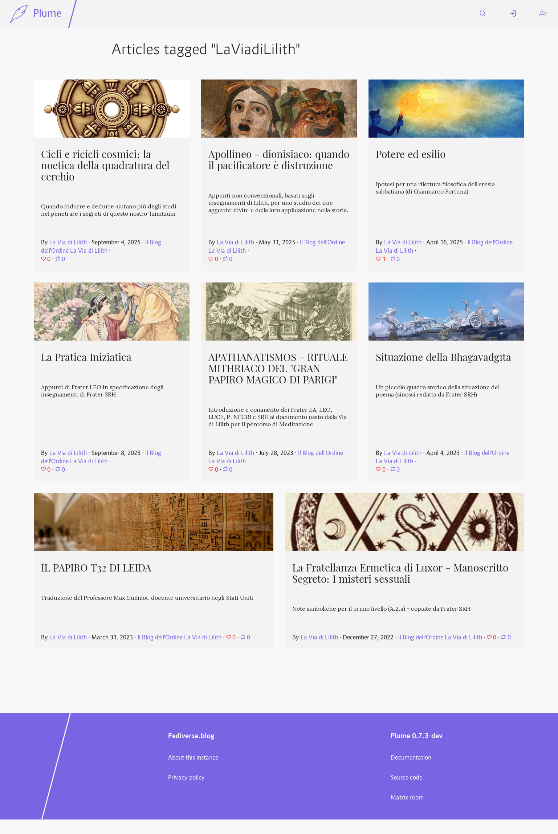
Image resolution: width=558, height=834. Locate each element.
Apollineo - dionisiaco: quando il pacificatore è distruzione (278, 159)
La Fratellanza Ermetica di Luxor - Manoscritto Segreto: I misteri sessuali (400, 573)
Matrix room (407, 798)
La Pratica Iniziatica (86, 357)
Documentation (411, 758)
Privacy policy (186, 778)
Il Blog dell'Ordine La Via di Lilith (101, 247)
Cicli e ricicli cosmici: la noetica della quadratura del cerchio (105, 165)
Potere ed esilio (410, 154)
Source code (406, 778)
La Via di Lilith (68, 243)
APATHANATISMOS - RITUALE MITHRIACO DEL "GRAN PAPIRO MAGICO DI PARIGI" (278, 368)
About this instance (193, 758)
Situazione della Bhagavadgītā (443, 357)
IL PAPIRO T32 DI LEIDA (96, 568)
